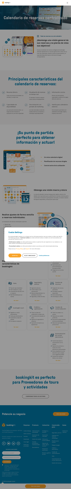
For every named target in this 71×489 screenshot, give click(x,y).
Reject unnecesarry (29, 255)
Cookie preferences (44, 255)
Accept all (15, 255)
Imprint (28, 248)
